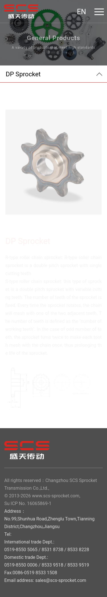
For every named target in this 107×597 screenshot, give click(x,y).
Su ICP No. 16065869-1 (27, 503)
